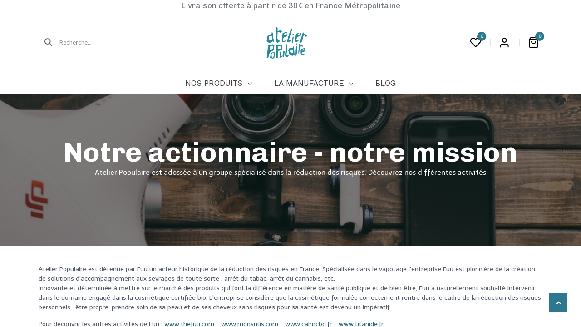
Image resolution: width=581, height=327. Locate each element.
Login (504, 43)
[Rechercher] (45, 42)
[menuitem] (218, 83)
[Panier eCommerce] (533, 43)
